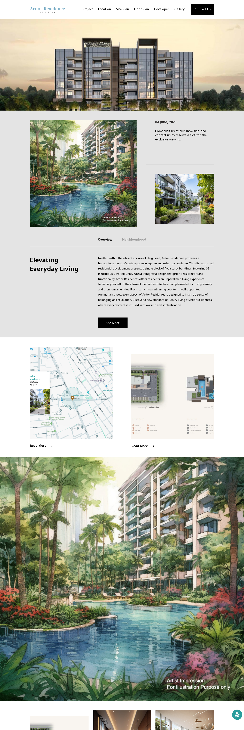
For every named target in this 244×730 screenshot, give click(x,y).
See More (113, 323)
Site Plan (122, 9)
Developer (161, 9)
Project (87, 9)
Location (104, 9)
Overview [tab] (105, 239)
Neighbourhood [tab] (134, 239)
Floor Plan (141, 9)
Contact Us (203, 9)
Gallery (179, 9)
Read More (41, 445)
